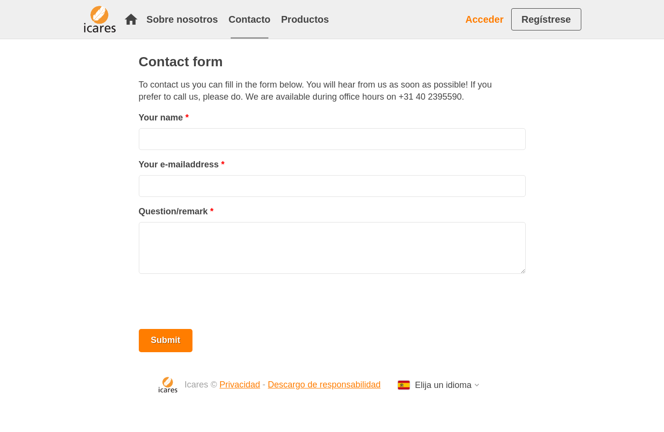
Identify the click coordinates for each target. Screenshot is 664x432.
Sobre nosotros (182, 19)
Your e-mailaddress (179, 164)
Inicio (131, 19)
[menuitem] (133, 19)
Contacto (250, 19)
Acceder (484, 19)
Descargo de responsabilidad (324, 384)
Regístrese (546, 19)
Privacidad (240, 384)
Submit (165, 340)
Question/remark (173, 211)
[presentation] (212, 301)
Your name (161, 117)
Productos (305, 19)
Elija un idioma (443, 385)
